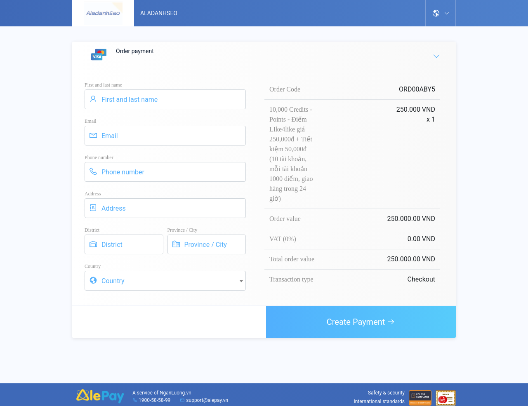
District (92, 230)
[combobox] (165, 281)
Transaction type (291, 279)
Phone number (99, 157)
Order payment (264, 56)
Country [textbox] (113, 281)
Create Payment (361, 322)
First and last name (103, 85)
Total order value (291, 259)
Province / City (182, 230)
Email (91, 121)
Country (93, 266)
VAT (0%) (282, 238)
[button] (440, 13)
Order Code (284, 89)
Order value (285, 218)
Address (93, 194)
